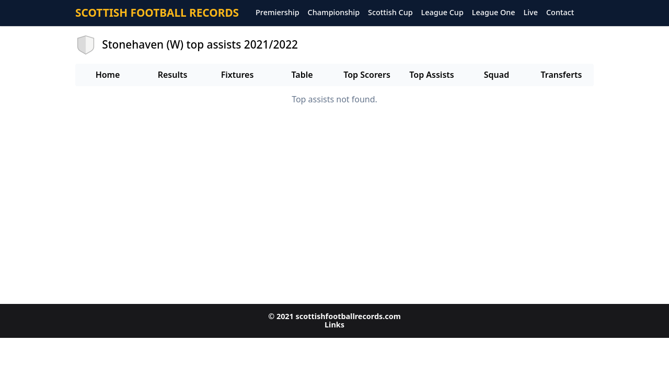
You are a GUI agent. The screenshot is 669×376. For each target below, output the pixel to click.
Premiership (277, 12)
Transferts (561, 74)
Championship (334, 12)
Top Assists (431, 74)
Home (108, 74)
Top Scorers (366, 74)
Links (334, 325)
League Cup (442, 12)
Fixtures (237, 74)
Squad (496, 74)
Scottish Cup (390, 12)
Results (173, 74)
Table (302, 74)
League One (493, 12)
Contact (560, 12)
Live (531, 12)
